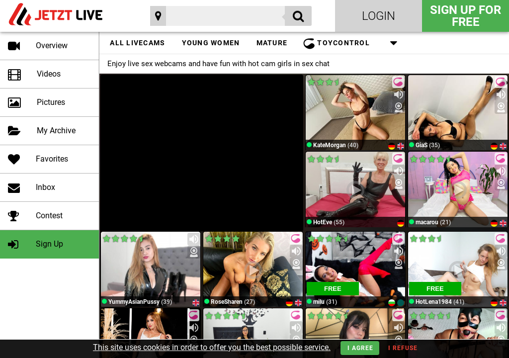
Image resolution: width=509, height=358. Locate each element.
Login (378, 16)
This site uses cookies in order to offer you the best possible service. (212, 347)
